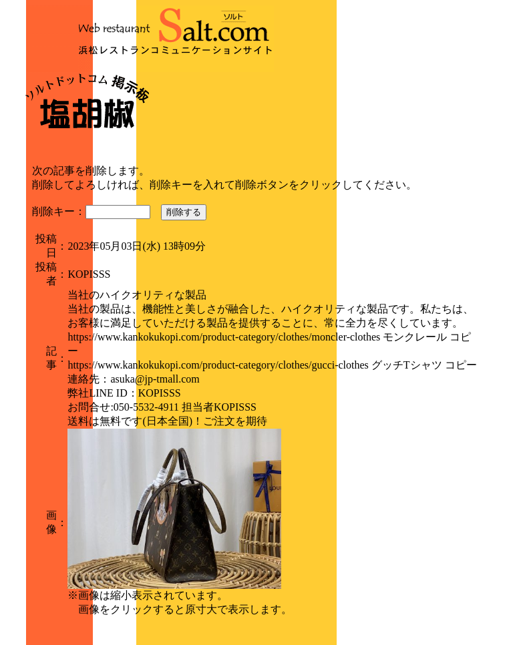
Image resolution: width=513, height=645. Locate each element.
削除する (183, 212)
